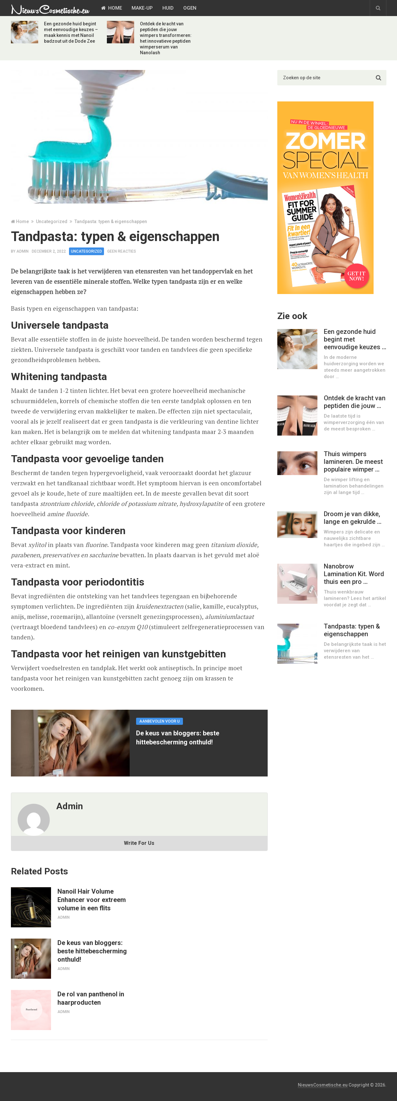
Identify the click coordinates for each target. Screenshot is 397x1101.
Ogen (189, 8)
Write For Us (139, 843)
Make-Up (142, 8)
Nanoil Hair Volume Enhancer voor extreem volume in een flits (91, 900)
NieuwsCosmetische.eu (323, 1085)
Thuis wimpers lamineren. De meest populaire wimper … (353, 461)
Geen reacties (121, 251)
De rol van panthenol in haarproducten (90, 998)
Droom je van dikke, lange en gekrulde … (353, 517)
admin (22, 251)
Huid (168, 8)
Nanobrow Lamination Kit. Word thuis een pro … (354, 573)
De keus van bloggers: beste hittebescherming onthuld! (92, 951)
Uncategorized (51, 221)
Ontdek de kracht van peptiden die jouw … (354, 402)
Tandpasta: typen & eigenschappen (352, 630)
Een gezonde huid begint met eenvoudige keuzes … (355, 339)
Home (111, 8)
